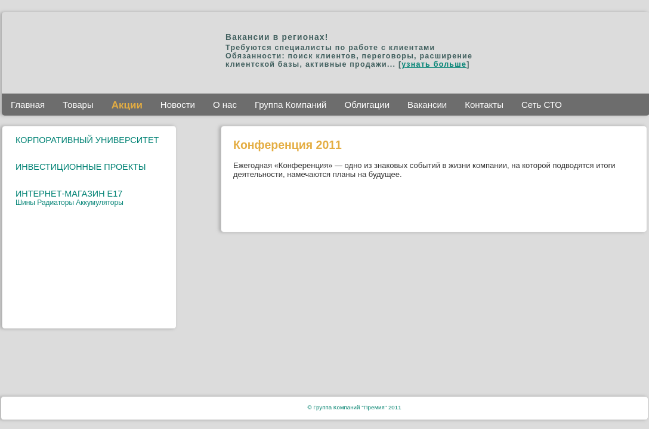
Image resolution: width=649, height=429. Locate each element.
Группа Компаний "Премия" (350, 407)
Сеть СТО (541, 105)
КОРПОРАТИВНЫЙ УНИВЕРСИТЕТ (87, 140)
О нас (225, 105)
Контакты (484, 105)
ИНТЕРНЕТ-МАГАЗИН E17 (69, 193)
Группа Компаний (291, 105)
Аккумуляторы (99, 202)
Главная (28, 105)
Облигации (367, 105)
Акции (127, 105)
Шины (26, 202)
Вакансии (427, 105)
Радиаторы (56, 202)
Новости (177, 105)
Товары (78, 105)
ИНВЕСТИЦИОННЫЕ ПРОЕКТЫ (81, 167)
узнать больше (433, 64)
